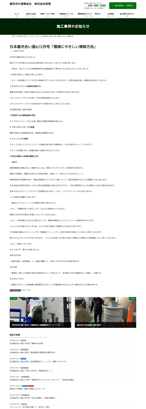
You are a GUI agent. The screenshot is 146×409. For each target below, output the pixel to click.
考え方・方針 (26, 290)
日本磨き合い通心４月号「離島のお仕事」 (27, 343)
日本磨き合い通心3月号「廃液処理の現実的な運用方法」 (33, 352)
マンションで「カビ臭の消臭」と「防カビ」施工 (30, 407)
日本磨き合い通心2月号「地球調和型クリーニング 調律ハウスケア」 (38, 361)
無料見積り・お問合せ (122, 5)
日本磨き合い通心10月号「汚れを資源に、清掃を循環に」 (33, 398)
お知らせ (23, 358)
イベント (31, 386)
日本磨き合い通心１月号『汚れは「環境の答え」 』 (31, 371)
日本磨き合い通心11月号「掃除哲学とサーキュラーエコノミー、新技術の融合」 (42, 380)
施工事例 (23, 340)
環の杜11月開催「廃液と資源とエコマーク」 (28, 389)
